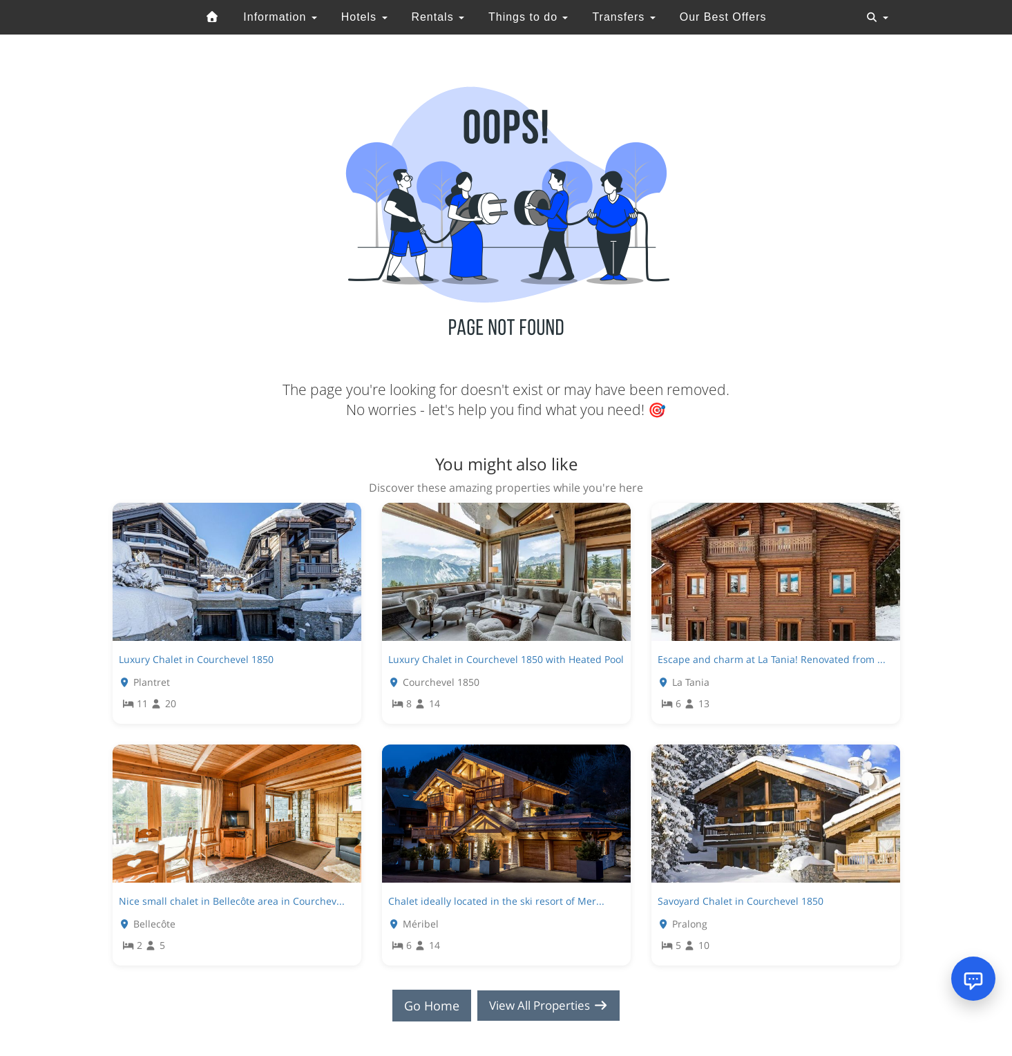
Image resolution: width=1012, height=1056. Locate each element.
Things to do (528, 17)
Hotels (364, 17)
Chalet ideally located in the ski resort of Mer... (496, 901)
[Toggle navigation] (877, 17)
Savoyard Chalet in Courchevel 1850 (740, 901)
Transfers (623, 17)
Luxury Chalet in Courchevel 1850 (196, 659)
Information (279, 17)
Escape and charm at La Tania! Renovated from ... (772, 659)
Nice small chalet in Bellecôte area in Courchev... (232, 901)
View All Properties (548, 1005)
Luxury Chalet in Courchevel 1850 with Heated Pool (506, 659)
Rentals (437, 17)
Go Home (427, 1005)
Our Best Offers (723, 17)
